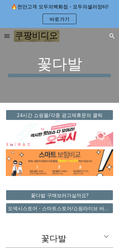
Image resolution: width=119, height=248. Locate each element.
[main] (59, 65)
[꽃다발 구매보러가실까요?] (59, 195)
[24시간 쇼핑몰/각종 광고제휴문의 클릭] (59, 115)
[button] (7, 36)
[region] (59, 14)
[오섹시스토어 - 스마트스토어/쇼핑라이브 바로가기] (59, 208)
